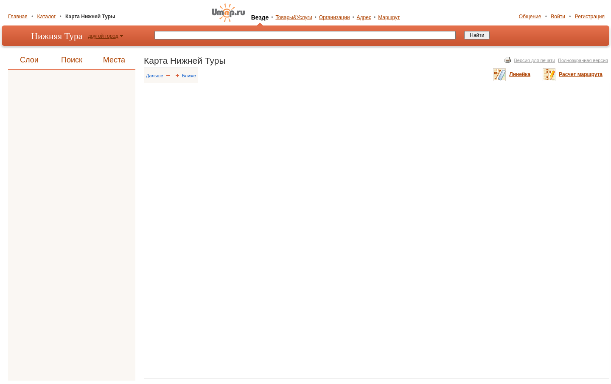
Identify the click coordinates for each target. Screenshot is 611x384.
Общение (530, 17)
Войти (558, 17)
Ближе (189, 75)
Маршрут (389, 17)
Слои (29, 60)
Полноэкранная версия (583, 60)
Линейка (519, 74)
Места (114, 60)
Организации (334, 17)
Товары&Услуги (293, 17)
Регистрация (590, 17)
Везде (260, 17)
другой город (103, 36)
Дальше (154, 75)
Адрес (364, 17)
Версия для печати (534, 60)
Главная (18, 17)
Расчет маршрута (581, 74)
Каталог (46, 17)
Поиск (71, 60)
